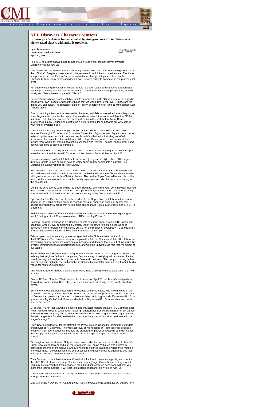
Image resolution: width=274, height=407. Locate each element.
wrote (64, 199)
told (78, 153)
